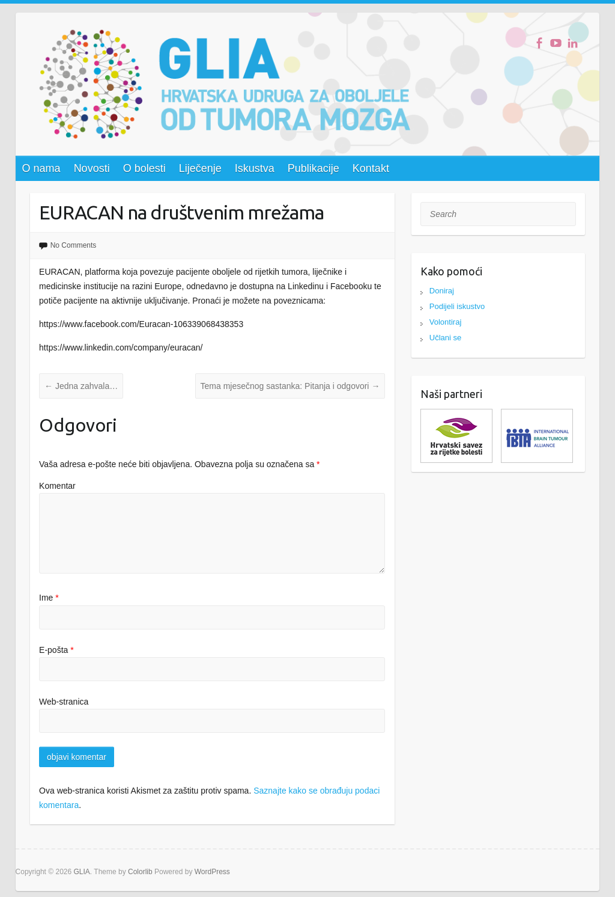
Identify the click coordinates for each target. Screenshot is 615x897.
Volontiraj (445, 321)
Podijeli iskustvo (457, 306)
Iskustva (254, 168)
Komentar (57, 486)
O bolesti (144, 168)
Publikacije (313, 168)
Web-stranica (63, 701)
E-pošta (56, 650)
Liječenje (200, 168)
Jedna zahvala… (81, 386)
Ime (49, 597)
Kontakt (371, 168)
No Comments (73, 245)
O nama (41, 168)
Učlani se (445, 337)
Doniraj (441, 290)
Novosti (92, 168)
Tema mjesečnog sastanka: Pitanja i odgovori (290, 386)
